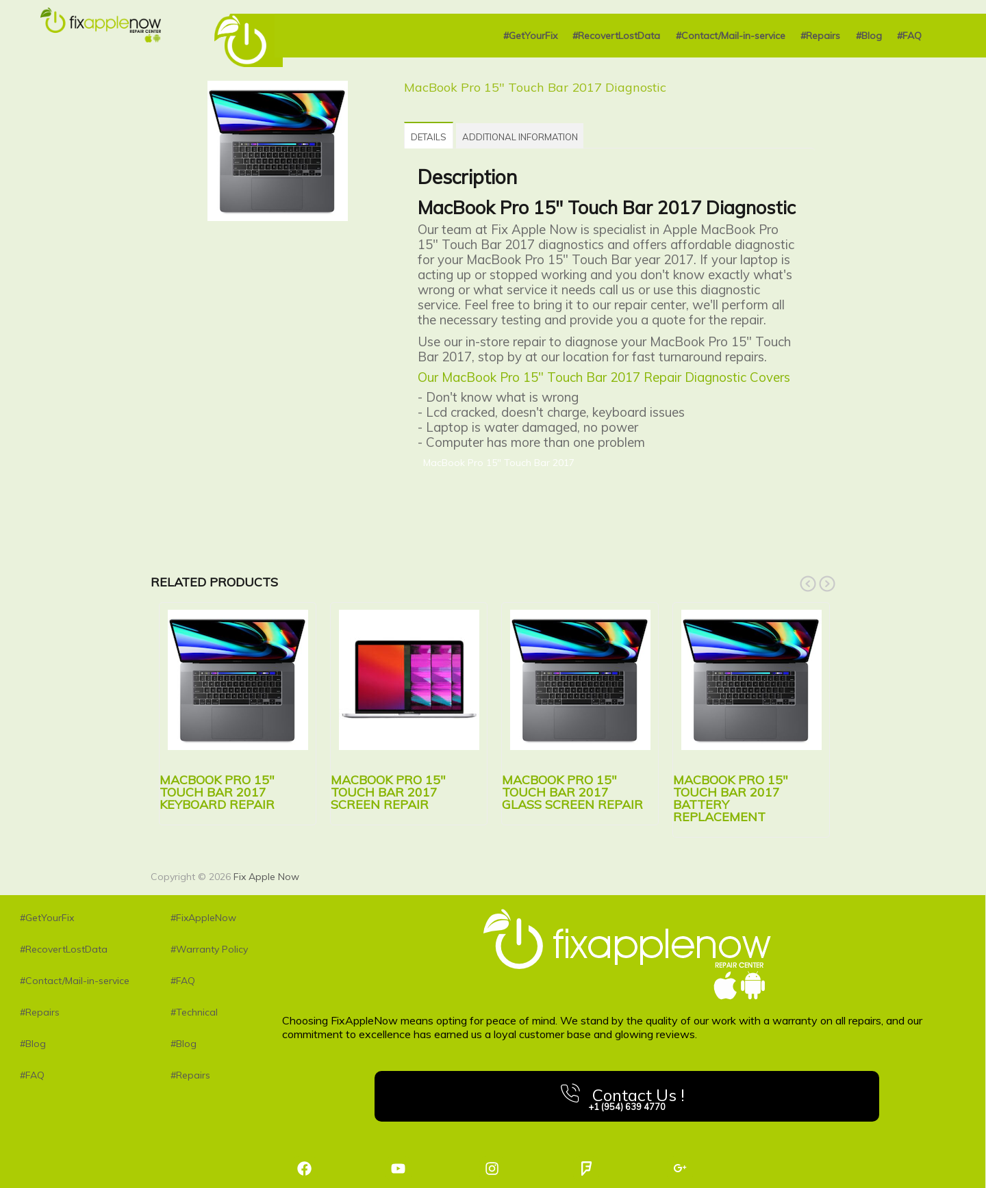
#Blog (869, 35)
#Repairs (820, 35)
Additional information (543, 135)
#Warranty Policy (209, 946)
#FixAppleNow (203, 915)
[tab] (436, 134)
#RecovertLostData (616, 35)
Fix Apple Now (266, 874)
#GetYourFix (530, 35)
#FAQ (909, 35)
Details (436, 135)
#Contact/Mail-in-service (730, 35)
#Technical (194, 1009)
